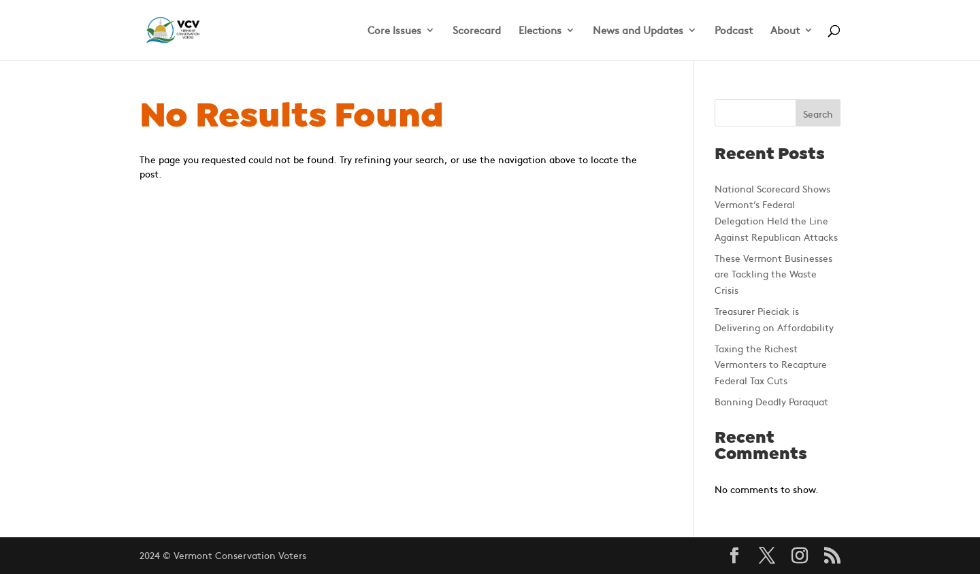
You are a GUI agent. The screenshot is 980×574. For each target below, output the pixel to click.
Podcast (734, 31)
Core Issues (394, 31)
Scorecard (477, 31)
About (785, 31)
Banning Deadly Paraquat (771, 401)
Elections (540, 31)
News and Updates (638, 31)
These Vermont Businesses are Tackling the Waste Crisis (773, 274)
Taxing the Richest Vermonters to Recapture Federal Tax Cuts (771, 364)
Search (818, 113)
